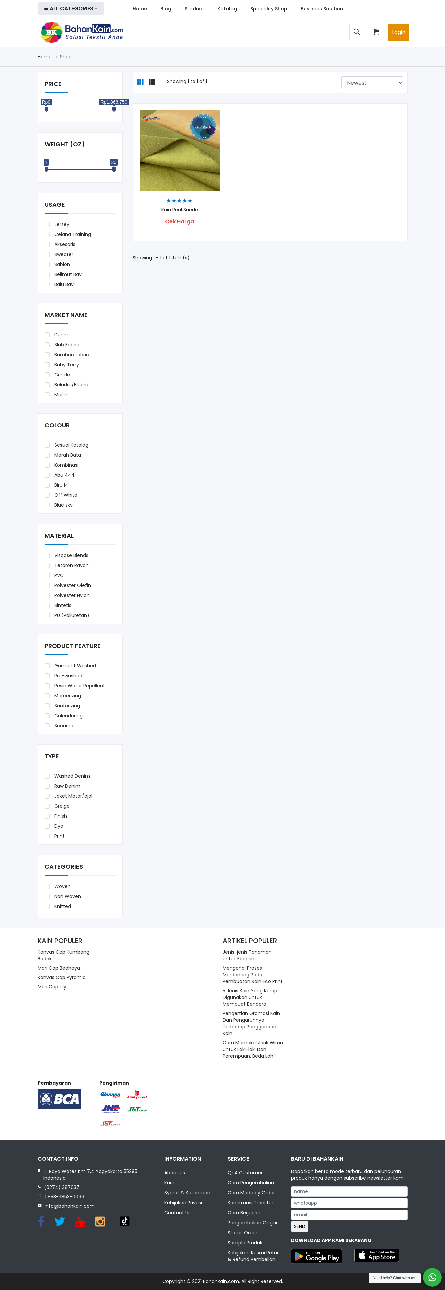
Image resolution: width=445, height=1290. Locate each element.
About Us (174, 1173)
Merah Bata (67, 455)
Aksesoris (64, 244)
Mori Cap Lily (52, 986)
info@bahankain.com (70, 1206)
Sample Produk (245, 1243)
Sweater (63, 254)
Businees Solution (322, 8)
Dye (58, 826)
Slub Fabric (66, 344)
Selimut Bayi (68, 274)
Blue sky (63, 505)
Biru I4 (60, 485)
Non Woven (67, 896)
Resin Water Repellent (79, 685)
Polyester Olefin (72, 585)
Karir (169, 1183)
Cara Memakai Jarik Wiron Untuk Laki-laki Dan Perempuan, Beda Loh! (253, 1049)
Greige (61, 806)
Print (59, 836)
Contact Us (177, 1213)
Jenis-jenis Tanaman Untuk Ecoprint (247, 955)
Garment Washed (74, 665)
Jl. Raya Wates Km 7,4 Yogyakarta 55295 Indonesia (90, 1174)
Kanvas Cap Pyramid (62, 977)
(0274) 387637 (61, 1187)
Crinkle (61, 374)
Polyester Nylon (71, 595)
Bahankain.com (221, 1281)
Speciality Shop (268, 8)
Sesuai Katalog (70, 445)
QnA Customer (245, 1173)
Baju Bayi (64, 284)
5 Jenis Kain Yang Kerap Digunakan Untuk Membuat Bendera (250, 997)
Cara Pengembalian (251, 1183)
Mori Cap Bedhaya (59, 968)
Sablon (61, 264)
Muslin (61, 394)
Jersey (61, 224)
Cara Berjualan (245, 1213)
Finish (60, 816)
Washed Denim (71, 776)
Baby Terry (66, 364)
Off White (65, 495)
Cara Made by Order (251, 1193)
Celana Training (72, 234)
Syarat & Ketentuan (187, 1193)
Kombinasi (65, 465)
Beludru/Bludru (70, 384)
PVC (58, 575)
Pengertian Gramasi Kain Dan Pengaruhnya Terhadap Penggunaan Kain (251, 1023)
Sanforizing (66, 705)
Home (140, 8)
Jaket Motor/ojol (72, 796)
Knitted (62, 906)
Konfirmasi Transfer (250, 1203)
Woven (62, 886)
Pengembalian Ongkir (253, 1223)
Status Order (242, 1233)
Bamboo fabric (71, 354)
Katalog (227, 8)
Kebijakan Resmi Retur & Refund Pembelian (253, 1256)
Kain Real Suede (179, 210)
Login (398, 32)
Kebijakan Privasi (183, 1203)
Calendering (68, 715)
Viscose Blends (70, 555)
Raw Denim (66, 786)
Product (194, 8)
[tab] (140, 82)
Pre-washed (67, 675)
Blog (165, 8)
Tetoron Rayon (71, 565)
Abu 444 (64, 475)
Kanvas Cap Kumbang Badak (63, 955)
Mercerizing (67, 695)
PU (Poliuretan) (71, 615)
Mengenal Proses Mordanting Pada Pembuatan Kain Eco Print (253, 975)
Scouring (64, 725)
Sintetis (62, 605)
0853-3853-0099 (64, 1196)
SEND (299, 1226)
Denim (61, 334)
